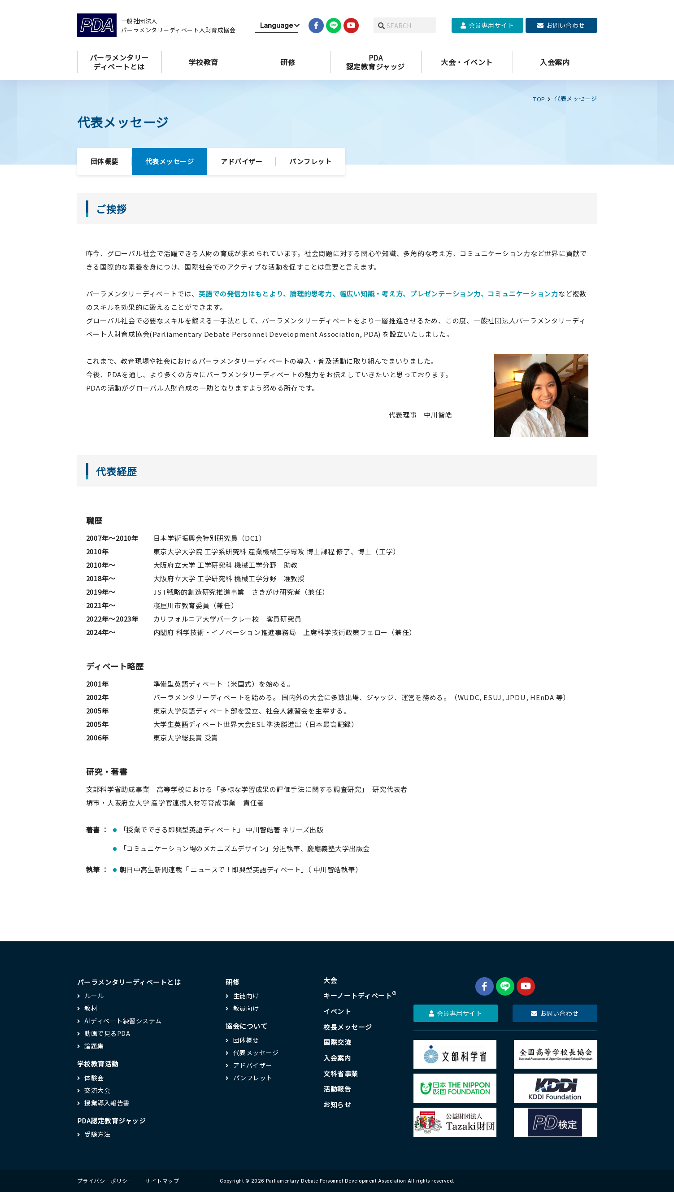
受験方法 (97, 1132)
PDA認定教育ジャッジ (112, 1118)
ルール (94, 994)
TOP (539, 98)
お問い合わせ (561, 25)
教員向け (246, 1006)
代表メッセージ (169, 160)
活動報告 (337, 1088)
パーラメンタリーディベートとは (129, 980)
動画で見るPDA (107, 1031)
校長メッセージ (347, 1026)
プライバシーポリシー (105, 1180)
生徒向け (246, 994)
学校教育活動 (98, 1062)
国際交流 (337, 1041)
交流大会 (97, 1088)
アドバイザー (241, 160)
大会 (330, 978)
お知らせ (337, 1104)
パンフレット (310, 160)
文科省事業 (340, 1073)
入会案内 (337, 1057)
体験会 (94, 1075)
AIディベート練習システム (123, 1019)
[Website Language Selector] (276, 25)
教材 (90, 1006)
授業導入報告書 (107, 1100)
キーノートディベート (360, 994)
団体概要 (104, 160)
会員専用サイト (487, 25)
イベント (337, 1010)
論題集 (94, 1044)
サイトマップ (162, 1180)
